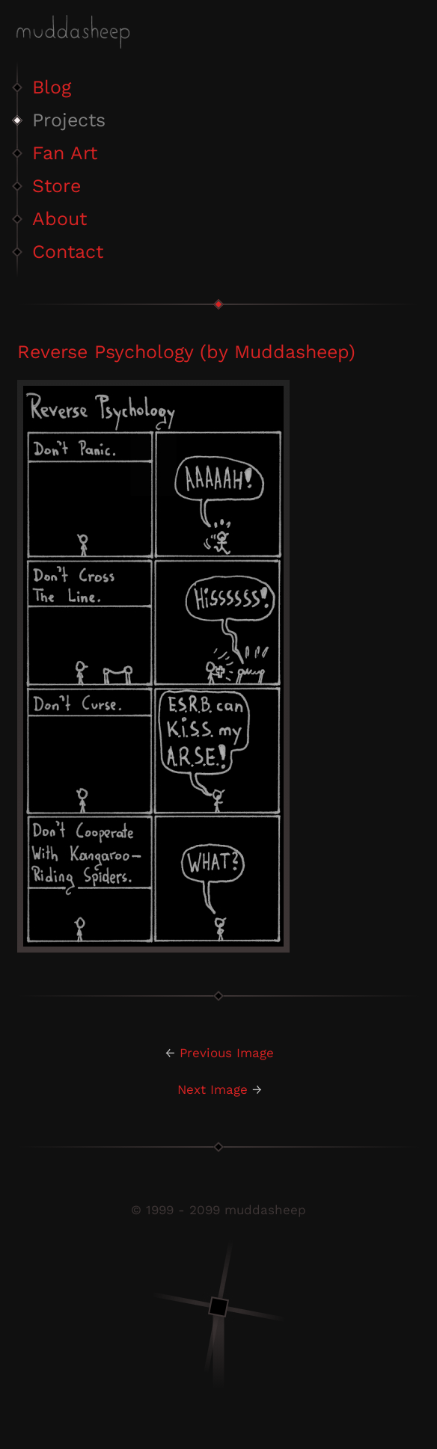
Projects (69, 120)
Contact (67, 251)
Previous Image (227, 1052)
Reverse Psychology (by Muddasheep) (186, 352)
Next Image (212, 1089)
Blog (51, 87)
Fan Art (64, 153)
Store (56, 186)
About (59, 219)
